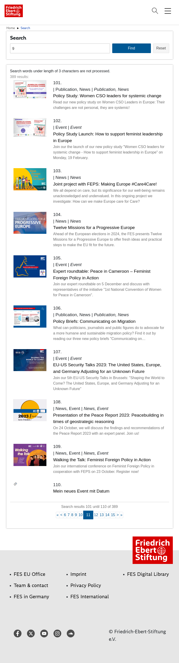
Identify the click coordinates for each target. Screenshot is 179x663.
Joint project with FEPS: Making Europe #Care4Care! (105, 184)
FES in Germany (31, 596)
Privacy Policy (85, 585)
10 (80, 515)
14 (107, 515)
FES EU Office (29, 574)
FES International (89, 596)
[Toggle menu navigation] (167, 11)
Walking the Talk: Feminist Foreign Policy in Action (102, 459)
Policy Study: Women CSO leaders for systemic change (107, 95)
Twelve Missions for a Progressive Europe (94, 227)
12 (96, 515)
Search (25, 28)
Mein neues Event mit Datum (81, 491)
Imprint (78, 574)
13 (102, 515)
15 (113, 515)
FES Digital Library (148, 574)
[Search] (155, 11)
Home (10, 28)
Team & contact (31, 585)
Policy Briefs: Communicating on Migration (94, 321)
